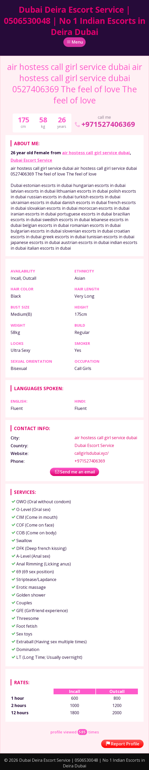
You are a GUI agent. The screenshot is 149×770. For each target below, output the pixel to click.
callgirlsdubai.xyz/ (91, 453)
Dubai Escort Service (31, 160)
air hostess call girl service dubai (96, 153)
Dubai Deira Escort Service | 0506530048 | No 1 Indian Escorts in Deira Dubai (74, 20)
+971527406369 (104, 124)
